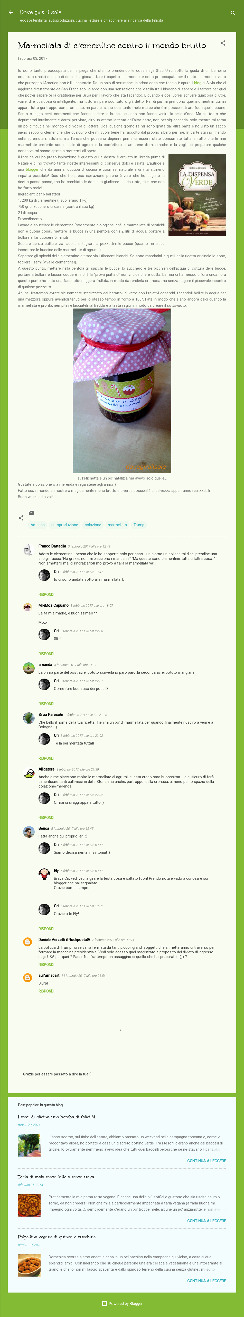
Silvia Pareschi (51, 714)
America (38, 525)
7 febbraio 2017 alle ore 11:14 (113, 940)
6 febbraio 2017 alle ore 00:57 (82, 845)
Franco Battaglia (52, 546)
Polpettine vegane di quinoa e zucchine (57, 1236)
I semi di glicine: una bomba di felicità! (56, 1116)
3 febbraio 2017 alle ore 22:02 (82, 736)
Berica (44, 828)
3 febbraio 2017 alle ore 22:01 (82, 681)
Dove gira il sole (40, 12)
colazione (93, 525)
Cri (56, 571)
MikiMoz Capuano (54, 605)
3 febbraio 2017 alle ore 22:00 (82, 631)
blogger (32, 169)
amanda (45, 664)
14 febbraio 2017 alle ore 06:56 (83, 976)
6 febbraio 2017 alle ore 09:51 (82, 871)
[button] (223, 44)
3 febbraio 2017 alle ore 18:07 (92, 606)
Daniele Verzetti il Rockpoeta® (64, 939)
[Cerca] (233, 14)
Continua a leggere (206, 1161)
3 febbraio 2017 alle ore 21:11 (75, 665)
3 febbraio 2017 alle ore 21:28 (86, 715)
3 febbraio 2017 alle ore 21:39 (78, 769)
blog (197, 83)
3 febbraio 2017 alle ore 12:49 (89, 546)
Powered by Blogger (122, 1303)
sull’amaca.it (49, 975)
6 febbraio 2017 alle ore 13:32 (82, 906)
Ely (56, 870)
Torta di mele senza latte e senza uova (56, 1176)
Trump (139, 525)
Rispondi (46, 595)
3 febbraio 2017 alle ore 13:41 (82, 572)
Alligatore (46, 769)
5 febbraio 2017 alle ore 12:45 (72, 829)
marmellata (117, 525)
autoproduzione (64, 525)
